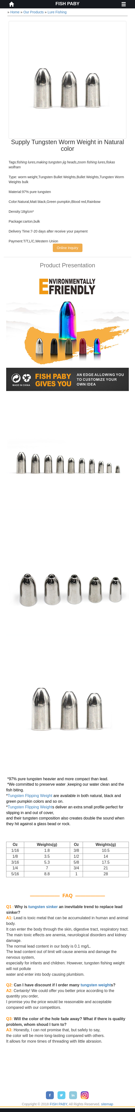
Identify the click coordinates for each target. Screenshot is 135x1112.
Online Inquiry (67, 248)
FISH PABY (67, 3)
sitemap (107, 1104)
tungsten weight (95, 985)
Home (14, 12)
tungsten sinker (43, 907)
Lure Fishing (57, 12)
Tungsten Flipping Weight (30, 796)
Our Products (33, 12)
